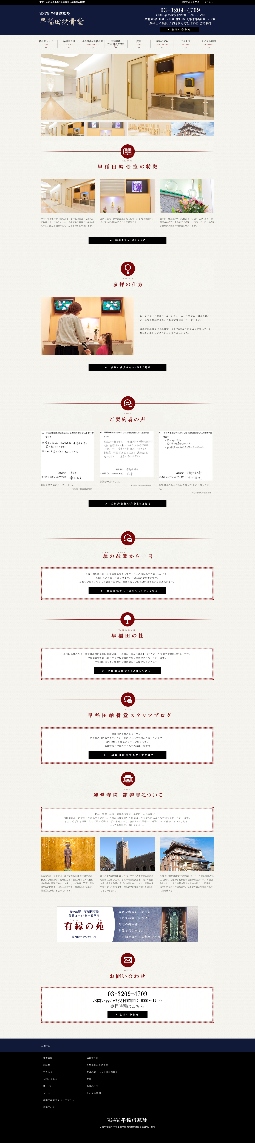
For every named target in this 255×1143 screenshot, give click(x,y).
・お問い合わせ (49, 1079)
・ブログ (45, 1093)
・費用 (87, 1079)
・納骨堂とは (91, 1058)
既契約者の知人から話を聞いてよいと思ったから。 (184, 487)
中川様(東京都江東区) (202, 493)
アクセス (209, 2)
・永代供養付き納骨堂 (96, 1065)
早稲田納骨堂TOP (190, 2)
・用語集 (45, 1065)
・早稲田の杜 (48, 1107)
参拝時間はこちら (127, 1006)
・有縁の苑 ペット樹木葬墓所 (101, 1072)
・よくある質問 (92, 1093)
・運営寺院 (47, 1058)
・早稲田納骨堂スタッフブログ (57, 1100)
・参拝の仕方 (91, 1086)
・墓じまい (47, 1086)
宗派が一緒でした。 (110, 481)
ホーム (47, 1046)
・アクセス (47, 1072)
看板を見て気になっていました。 (59, 485)
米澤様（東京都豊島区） (142, 485)
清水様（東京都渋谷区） (83, 489)
